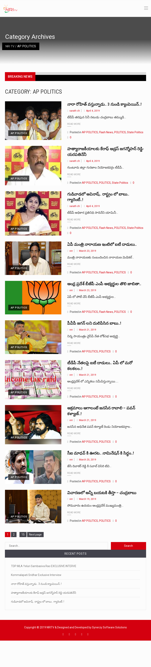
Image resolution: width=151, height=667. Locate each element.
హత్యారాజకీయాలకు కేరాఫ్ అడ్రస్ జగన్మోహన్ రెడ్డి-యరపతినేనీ (97, 157)
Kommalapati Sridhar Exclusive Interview (36, 599)
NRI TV (11, 46)
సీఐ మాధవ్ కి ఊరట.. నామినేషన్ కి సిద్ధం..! (106, 471)
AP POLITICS (19, 139)
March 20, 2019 (87, 478)
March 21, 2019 (87, 347)
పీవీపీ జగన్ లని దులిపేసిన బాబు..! (99, 341)
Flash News (106, 138)
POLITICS (120, 138)
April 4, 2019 (93, 116)
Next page (35, 559)
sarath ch (74, 116)
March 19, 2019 (87, 523)
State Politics (135, 138)
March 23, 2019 (87, 262)
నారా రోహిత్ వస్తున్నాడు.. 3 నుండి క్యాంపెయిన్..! (36, 608)
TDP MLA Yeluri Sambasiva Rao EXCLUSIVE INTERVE (43, 590)
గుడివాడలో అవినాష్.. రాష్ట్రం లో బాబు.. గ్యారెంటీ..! (37, 626)
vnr (71, 262)
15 (24, 559)
